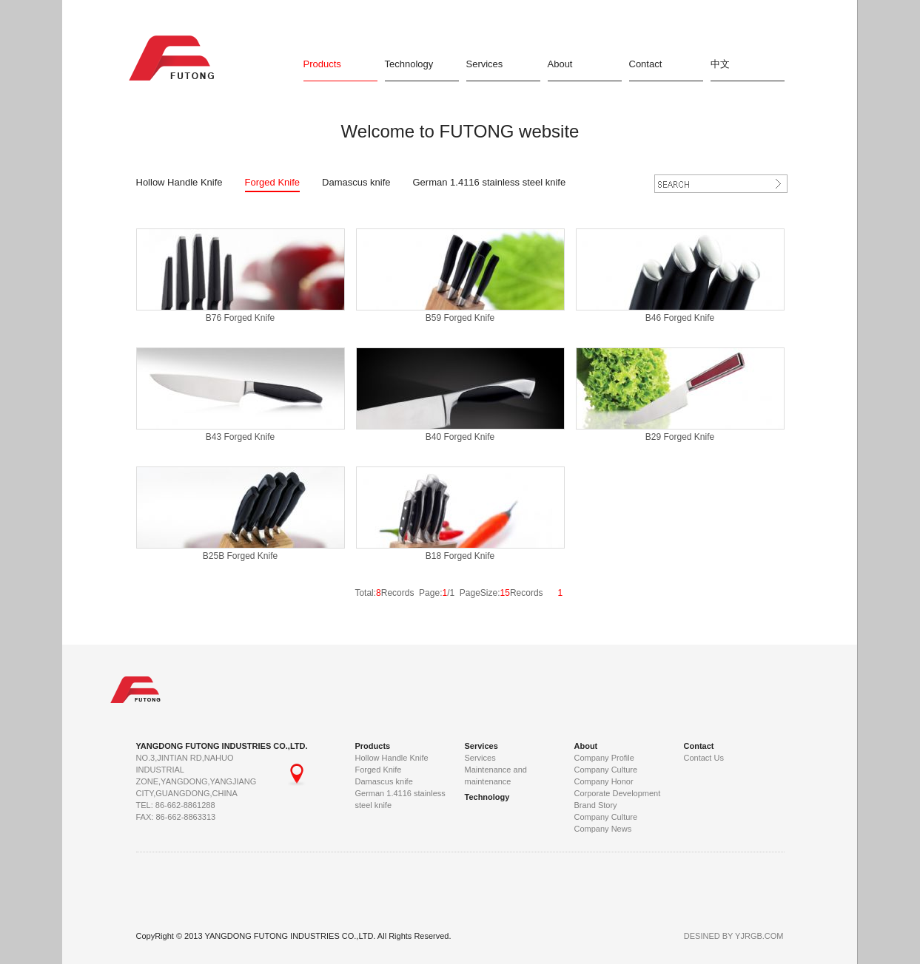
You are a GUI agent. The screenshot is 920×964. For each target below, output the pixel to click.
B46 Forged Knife (679, 318)
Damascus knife (356, 182)
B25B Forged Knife (240, 556)
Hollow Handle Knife (179, 182)
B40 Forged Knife (460, 437)
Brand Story (595, 805)
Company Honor (604, 781)
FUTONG (176, 58)
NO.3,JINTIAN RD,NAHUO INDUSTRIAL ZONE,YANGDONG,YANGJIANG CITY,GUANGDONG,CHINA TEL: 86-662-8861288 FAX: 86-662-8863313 (210, 787)
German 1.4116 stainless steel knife (489, 182)
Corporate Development (617, 793)
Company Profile (604, 757)
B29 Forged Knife (679, 437)
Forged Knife (272, 182)
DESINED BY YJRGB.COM (734, 935)
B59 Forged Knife (460, 318)
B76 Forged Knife (240, 318)
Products (322, 63)
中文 (720, 63)
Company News (603, 828)
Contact (645, 63)
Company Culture (606, 769)
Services (484, 63)
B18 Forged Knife (460, 556)
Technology (409, 63)
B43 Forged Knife (240, 437)
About (560, 63)
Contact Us (704, 757)
